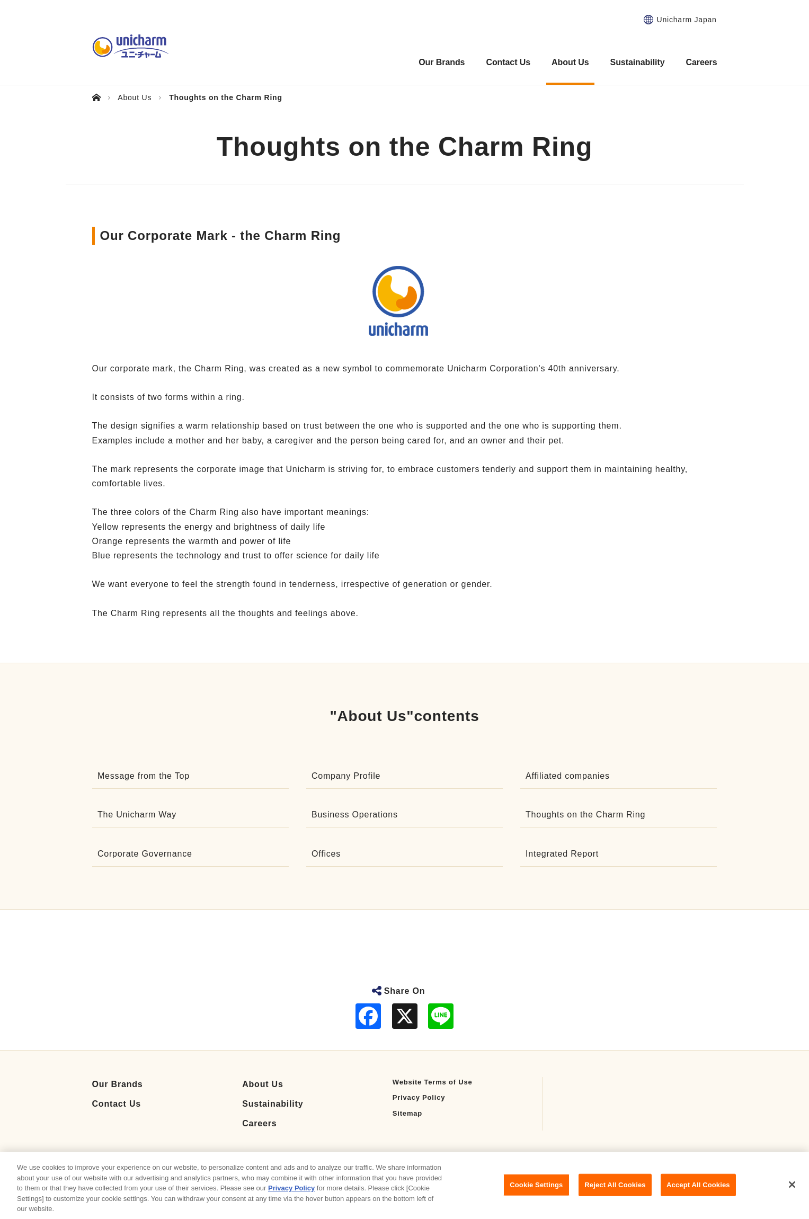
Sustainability (272, 1103)
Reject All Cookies (614, 1195)
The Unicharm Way (136, 814)
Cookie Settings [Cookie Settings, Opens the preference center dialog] (536, 1195)
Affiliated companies (568, 775)
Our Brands (117, 1084)
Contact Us (116, 1103)
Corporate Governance (144, 853)
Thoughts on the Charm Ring (585, 814)
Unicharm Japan (687, 19)
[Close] (792, 1195)
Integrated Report (562, 853)
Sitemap (407, 1113)
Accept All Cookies (698, 1195)
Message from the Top (143, 775)
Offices (326, 853)
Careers (259, 1123)
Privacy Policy (419, 1097)
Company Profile (346, 775)
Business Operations (355, 814)
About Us (262, 1084)
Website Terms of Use (433, 1082)
